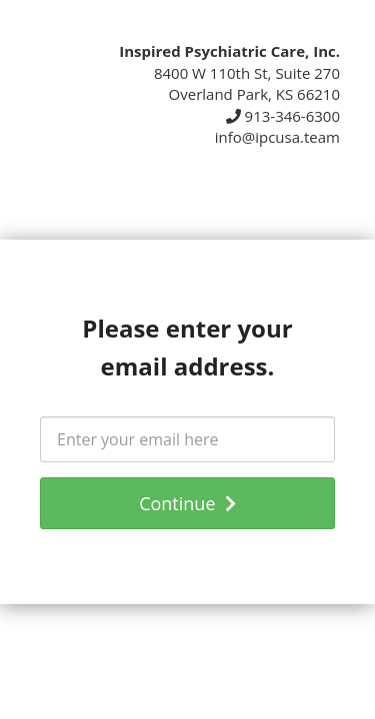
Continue (187, 503)
